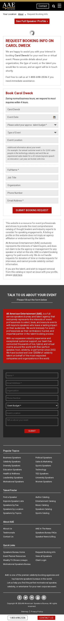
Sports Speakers (43, 465)
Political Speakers (44, 457)
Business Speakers (12, 457)
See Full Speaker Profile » (32, 21)
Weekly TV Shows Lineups (15, 560)
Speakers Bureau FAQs (46, 532)
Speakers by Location (13, 509)
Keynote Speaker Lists (13, 501)
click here (17, 275)
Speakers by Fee (10, 505)
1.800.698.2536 (17, 618)
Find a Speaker (10, 497)
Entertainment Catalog (46, 501)
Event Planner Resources (14, 556)
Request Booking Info (46, 552)
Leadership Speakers (13, 477)
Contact (43, 6)
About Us (7, 528)
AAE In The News (43, 528)
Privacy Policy (37, 612)
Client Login (41, 560)
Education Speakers (12, 469)
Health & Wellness (11, 473)
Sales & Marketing (44, 461)
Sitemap (24, 612)
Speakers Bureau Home (14, 552)
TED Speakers (42, 473)
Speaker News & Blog (46, 536)
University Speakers (45, 477)
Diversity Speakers (11, 465)
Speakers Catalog (44, 509)
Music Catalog (42, 505)
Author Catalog (42, 497)
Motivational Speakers (13, 481)
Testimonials (9, 532)
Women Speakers (44, 481)
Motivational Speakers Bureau (17, 564)
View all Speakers (44, 556)
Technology (41, 469)
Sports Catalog (42, 513)
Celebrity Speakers (11, 461)
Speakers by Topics (12, 513)
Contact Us (8, 536)
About (20, 14)
